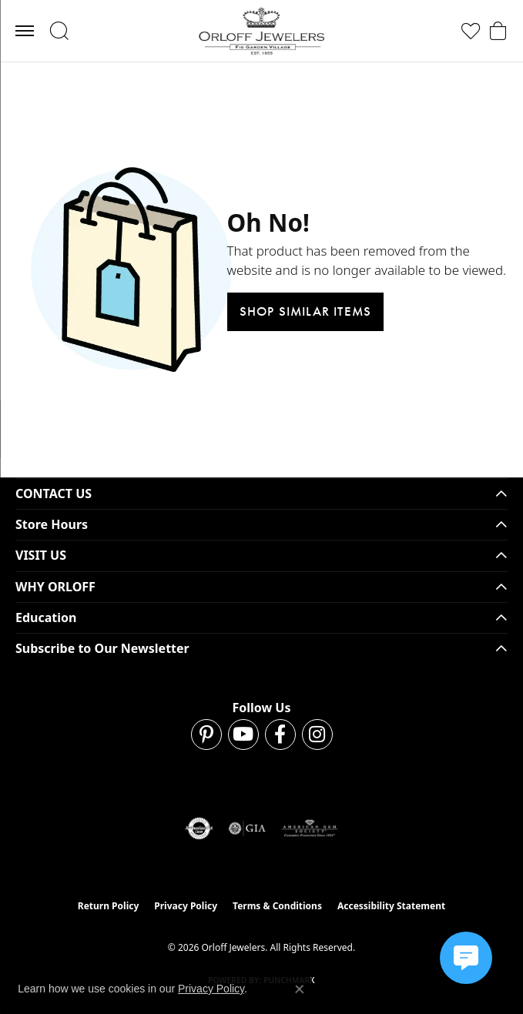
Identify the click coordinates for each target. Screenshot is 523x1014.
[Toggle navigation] (25, 31)
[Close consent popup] (299, 989)
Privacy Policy (185, 905)
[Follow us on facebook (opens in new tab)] (280, 734)
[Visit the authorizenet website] (199, 828)
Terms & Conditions (277, 905)
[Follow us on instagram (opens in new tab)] (317, 734)
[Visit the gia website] (247, 828)
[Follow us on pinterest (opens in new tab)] (206, 734)
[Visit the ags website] (309, 828)
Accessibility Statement (391, 905)
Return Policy (108, 905)
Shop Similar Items (306, 311)
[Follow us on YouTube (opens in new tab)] (243, 734)
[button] (59, 30)
